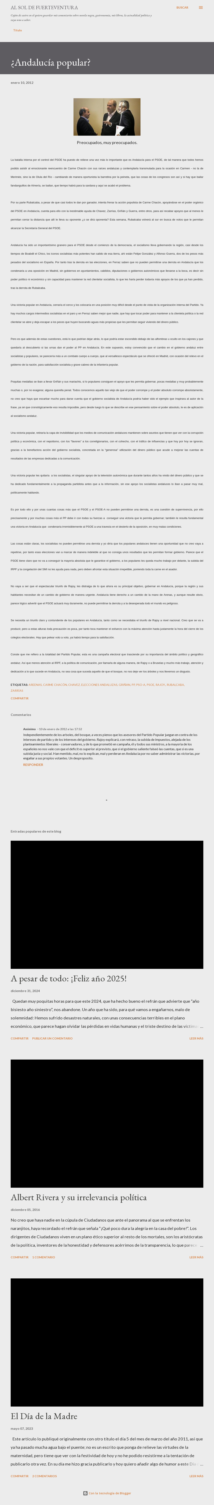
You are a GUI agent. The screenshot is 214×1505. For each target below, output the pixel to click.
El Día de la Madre (44, 1416)
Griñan (124, 684)
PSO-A (140, 684)
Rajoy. (160, 684)
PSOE (150, 684)
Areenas (35, 684)
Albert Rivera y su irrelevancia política (79, 1197)
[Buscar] (182, 7)
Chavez (74, 684)
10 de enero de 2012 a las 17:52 (60, 729)
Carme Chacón (55, 684)
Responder (33, 765)
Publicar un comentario (52, 1038)
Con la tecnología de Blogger (107, 1493)
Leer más (196, 1038)
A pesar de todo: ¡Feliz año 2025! (69, 978)
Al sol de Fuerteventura (44, 7)
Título (17, 30)
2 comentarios (44, 1476)
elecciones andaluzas (99, 684)
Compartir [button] (19, 698)
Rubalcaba (175, 684)
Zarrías (17, 690)
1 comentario (43, 1257)
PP (133, 684)
